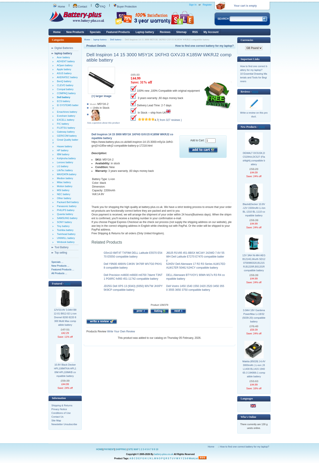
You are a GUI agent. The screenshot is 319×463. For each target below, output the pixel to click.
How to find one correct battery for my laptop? (204, 45)
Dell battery (115, 39)
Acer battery (63, 57)
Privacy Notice (59, 409)
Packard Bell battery (67, 202)
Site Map (56, 420)
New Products (75, 32)
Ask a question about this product (103, 122)
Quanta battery (64, 214)
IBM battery (62, 154)
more (67, 283)
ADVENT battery (65, 61)
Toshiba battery (65, 230)
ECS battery (63, 101)
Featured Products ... (62, 269)
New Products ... (60, 265)
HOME (99, 449)
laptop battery (100, 39)
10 (157, 449)
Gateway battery (65, 131)
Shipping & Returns (61, 405)
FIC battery (62, 123)
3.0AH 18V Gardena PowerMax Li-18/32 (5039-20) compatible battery (253, 316)
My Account (211, 32)
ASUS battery (64, 73)
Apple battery (63, 69)
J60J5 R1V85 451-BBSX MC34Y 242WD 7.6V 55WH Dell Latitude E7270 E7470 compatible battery (195, 256)
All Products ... (59, 273)
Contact (80, 6)
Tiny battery (63, 226)
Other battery (63, 198)
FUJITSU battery (65, 127)
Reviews (165, 32)
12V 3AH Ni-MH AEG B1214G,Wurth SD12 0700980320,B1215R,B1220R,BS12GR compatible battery (253, 263)
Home (59, 6)
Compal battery (65, 89)
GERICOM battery (66, 135)
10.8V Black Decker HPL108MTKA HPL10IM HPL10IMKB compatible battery (65, 370)
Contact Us (57, 416)
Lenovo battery (64, 162)
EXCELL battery (65, 119)
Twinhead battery (66, 234)
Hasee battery (64, 146)
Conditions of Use (61, 413)
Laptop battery (145, 32)
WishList (193, 458)
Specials (95, 32)
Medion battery (64, 178)
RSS (195, 32)
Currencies (247, 40)
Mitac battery (63, 182)
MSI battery (62, 190)
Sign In (192, 4)
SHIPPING (121, 449)
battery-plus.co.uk (163, 454)
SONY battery (64, 222)
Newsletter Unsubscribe (64, 424)
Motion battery (64, 186)
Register (207, 4)
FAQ (100, 6)
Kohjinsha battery (66, 158)
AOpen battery (64, 65)
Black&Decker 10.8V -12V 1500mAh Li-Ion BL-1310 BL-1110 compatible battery (253, 210)
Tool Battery (61, 247)
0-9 (186, 458)
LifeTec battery (64, 170)
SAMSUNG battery (66, 218)
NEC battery (63, 194)
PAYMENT (109, 449)
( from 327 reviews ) (170, 120)
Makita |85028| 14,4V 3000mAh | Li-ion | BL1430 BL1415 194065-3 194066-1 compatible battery (253, 369)
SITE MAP (133, 449)
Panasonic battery (66, 206)
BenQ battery (63, 81)
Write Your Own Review (120, 331)
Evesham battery (65, 115)
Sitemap (181, 32)
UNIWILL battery (65, 238)
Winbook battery (65, 242)
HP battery (62, 150)
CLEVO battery (64, 85)
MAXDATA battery (66, 174)
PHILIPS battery (65, 210)
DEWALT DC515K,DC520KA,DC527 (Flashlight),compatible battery (254, 159)
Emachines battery (66, 111)
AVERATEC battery (67, 77)
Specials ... (57, 262)
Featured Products (118, 32)
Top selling (60, 252)
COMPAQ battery (66, 93)
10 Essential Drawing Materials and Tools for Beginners (253, 77)
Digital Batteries (63, 48)
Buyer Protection (125, 6)
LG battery (62, 166)
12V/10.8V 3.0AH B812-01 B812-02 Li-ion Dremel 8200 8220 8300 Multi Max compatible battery (65, 317)
